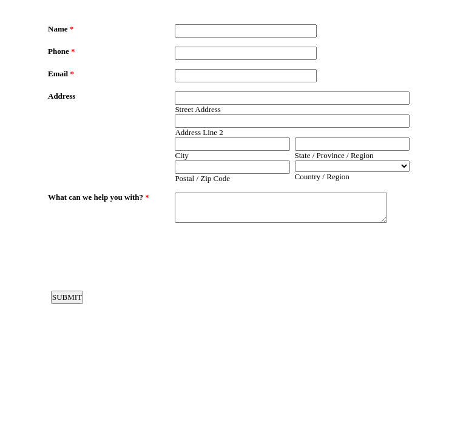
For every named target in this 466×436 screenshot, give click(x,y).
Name (60, 28)
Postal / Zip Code (202, 178)
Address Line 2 (199, 132)
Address (61, 96)
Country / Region (322, 176)
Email (61, 73)
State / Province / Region (334, 155)
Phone (61, 51)
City (181, 155)
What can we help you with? (98, 197)
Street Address (197, 109)
